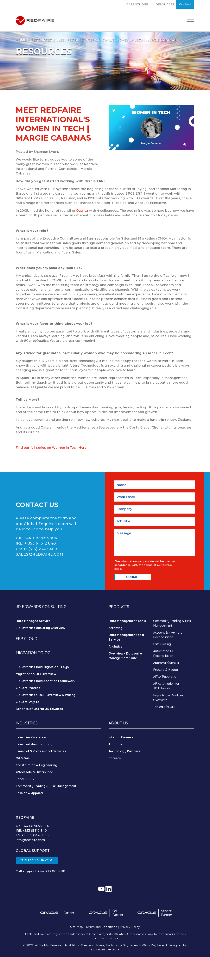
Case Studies (137, 4)
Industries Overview (31, 737)
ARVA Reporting (164, 677)
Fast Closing (162, 644)
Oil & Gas (22, 758)
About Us (115, 744)
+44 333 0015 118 (51, 871)
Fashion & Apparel (29, 793)
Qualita (82, 210)
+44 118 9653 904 (40, 538)
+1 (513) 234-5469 (40, 549)
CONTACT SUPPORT (37, 860)
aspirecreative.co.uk (105, 949)
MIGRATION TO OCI (33, 652)
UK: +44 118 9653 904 (32, 826)
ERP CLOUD (26, 638)
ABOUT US (118, 723)
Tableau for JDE (164, 707)
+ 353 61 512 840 (40, 543)
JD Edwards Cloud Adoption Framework (45, 681)
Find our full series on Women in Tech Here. (51, 447)
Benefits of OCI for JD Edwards (39, 709)
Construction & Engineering (36, 765)
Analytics (115, 646)
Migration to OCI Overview (36, 674)
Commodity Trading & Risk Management (46, 786)
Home (21, 40)
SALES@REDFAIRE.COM (39, 554)
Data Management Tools (127, 621)
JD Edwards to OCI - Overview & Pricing (45, 695)
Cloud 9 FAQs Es (27, 702)
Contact (185, 4)
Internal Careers (121, 737)
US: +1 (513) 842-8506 (32, 835)
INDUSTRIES (27, 723)
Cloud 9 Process (28, 688)
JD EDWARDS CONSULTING (41, 606)
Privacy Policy (130, 927)
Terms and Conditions (101, 927)
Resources (165, 4)
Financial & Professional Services (41, 751)
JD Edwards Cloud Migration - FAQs (42, 667)
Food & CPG (25, 779)
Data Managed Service (33, 621)
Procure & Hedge (165, 670)
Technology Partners (124, 751)
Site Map (76, 927)
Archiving (116, 628)
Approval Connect (166, 663)
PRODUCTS (119, 606)
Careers (115, 758)
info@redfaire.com (30, 840)
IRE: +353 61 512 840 (31, 830)
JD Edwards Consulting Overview (40, 628)
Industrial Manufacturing (34, 744)
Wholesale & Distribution (35, 772)
